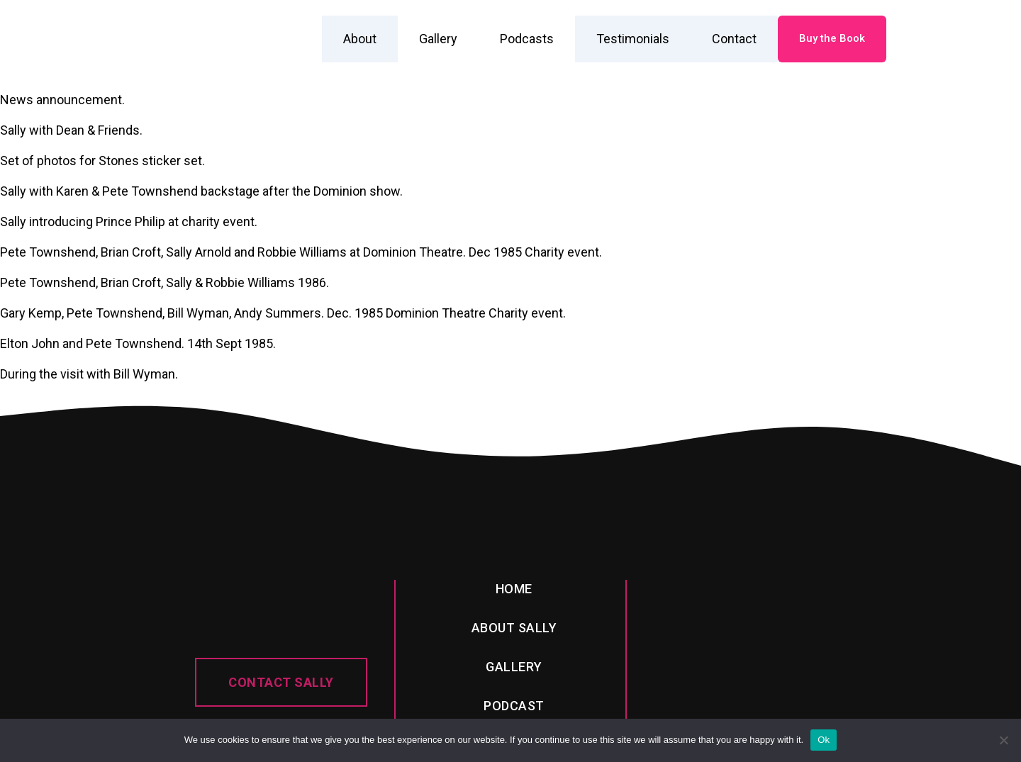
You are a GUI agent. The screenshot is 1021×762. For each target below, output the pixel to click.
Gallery (438, 38)
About (359, 38)
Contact (734, 38)
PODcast (514, 705)
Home (514, 588)
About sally (514, 627)
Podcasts (527, 38)
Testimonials (632, 38)
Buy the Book (832, 38)
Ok (824, 739)
